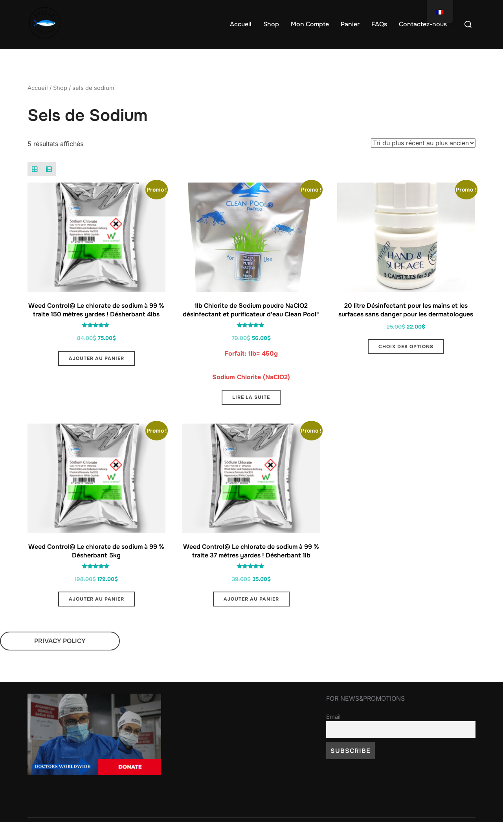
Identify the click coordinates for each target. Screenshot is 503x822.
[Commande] (423, 158)
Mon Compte (310, 24)
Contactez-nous (423, 24)
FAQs (379, 24)
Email (333, 731)
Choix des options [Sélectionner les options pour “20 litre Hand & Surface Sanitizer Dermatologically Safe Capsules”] (405, 362)
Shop (271, 24)
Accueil (241, 24)
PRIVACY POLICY (60, 656)
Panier (350, 24)
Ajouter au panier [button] (96, 373)
